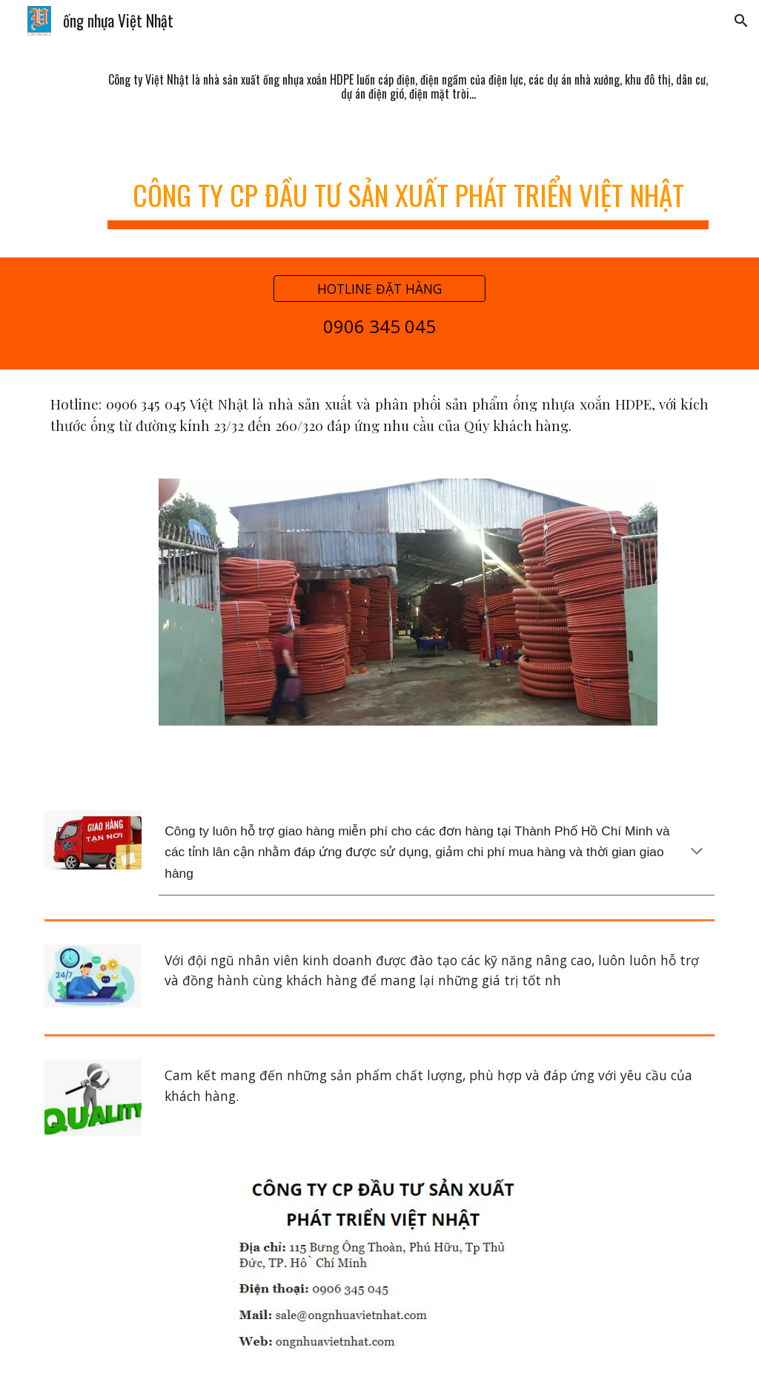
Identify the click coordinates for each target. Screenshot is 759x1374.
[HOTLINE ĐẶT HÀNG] (379, 289)
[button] (741, 21)
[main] (408, 86)
